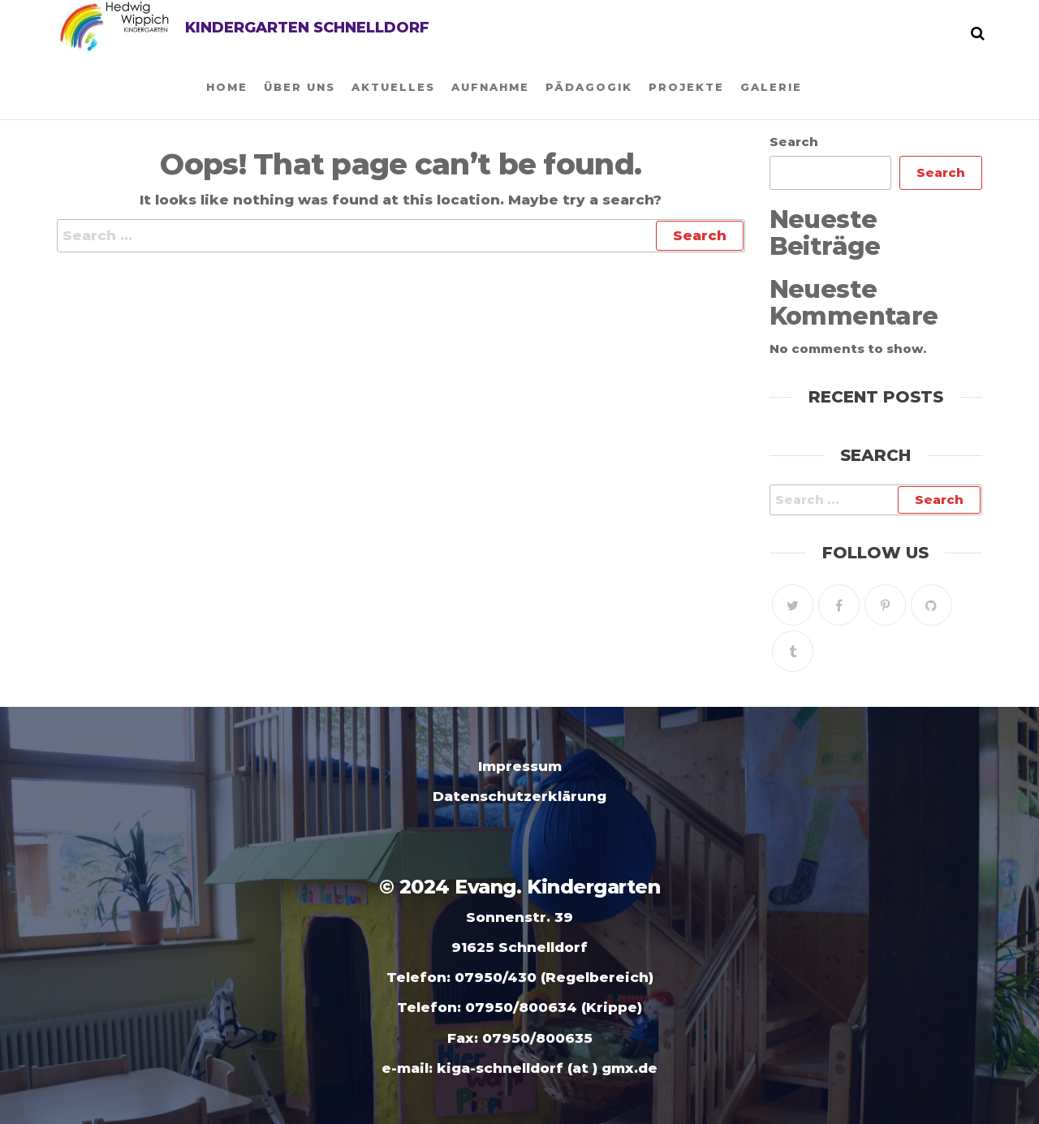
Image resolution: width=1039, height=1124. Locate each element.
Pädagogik (588, 86)
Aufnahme (490, 86)
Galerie (771, 86)
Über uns (299, 86)
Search (794, 141)
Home (227, 86)
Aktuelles (393, 86)
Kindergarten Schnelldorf (307, 28)
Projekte (686, 86)
